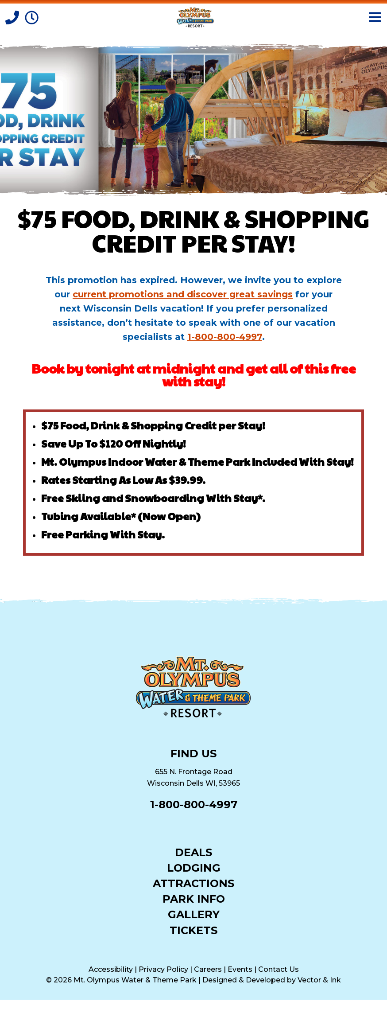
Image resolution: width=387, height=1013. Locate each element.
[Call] (13, 17)
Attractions (193, 883)
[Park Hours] (31, 17)
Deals (193, 852)
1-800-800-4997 (224, 336)
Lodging (194, 867)
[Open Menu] (374, 17)
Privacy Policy (163, 969)
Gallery (194, 914)
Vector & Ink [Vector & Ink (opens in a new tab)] (319, 980)
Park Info (194, 898)
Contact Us (278, 969)
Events (240, 969)
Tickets (193, 930)
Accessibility (111, 969)
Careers (208, 969)
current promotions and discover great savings (183, 294)
